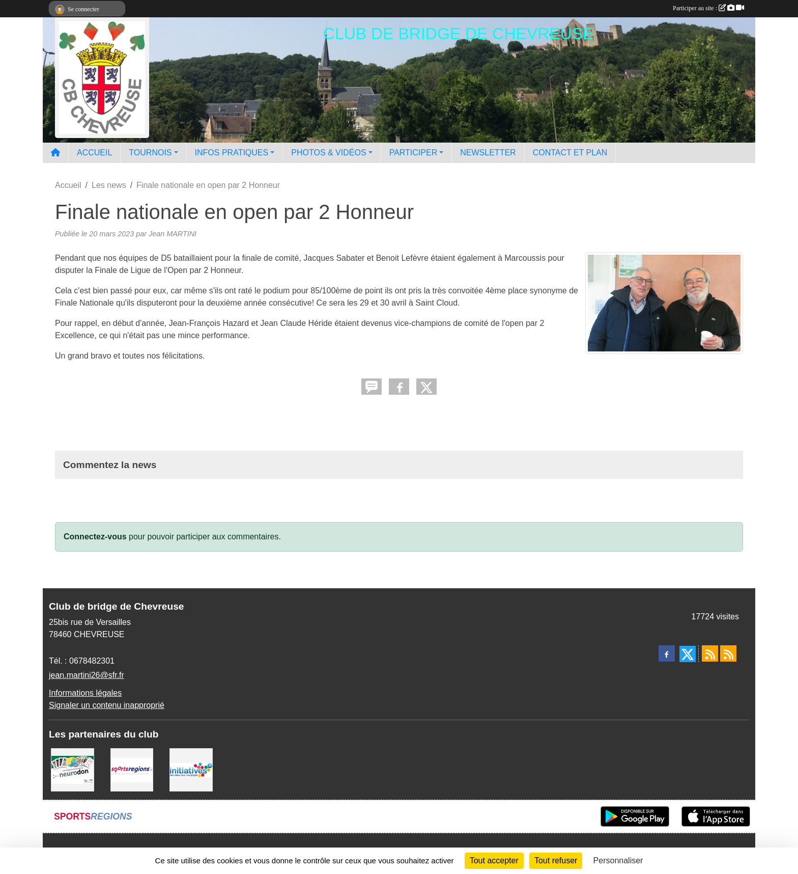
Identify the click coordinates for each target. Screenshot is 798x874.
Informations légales (85, 693)
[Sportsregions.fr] (132, 769)
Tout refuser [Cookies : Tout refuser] (555, 860)
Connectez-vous (95, 536)
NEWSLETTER (488, 152)
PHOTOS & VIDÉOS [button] (328, 152)
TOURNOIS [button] (150, 152)
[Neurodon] (72, 769)
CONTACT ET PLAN (570, 152)
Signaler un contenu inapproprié (106, 705)
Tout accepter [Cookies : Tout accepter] (494, 860)
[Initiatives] (191, 769)
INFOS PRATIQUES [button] (232, 152)
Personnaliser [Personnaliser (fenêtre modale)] (618, 860)
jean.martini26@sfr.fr (86, 675)
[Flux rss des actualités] (710, 653)
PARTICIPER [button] (413, 152)
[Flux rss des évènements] (728, 653)
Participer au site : (708, 8)
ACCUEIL (94, 152)
